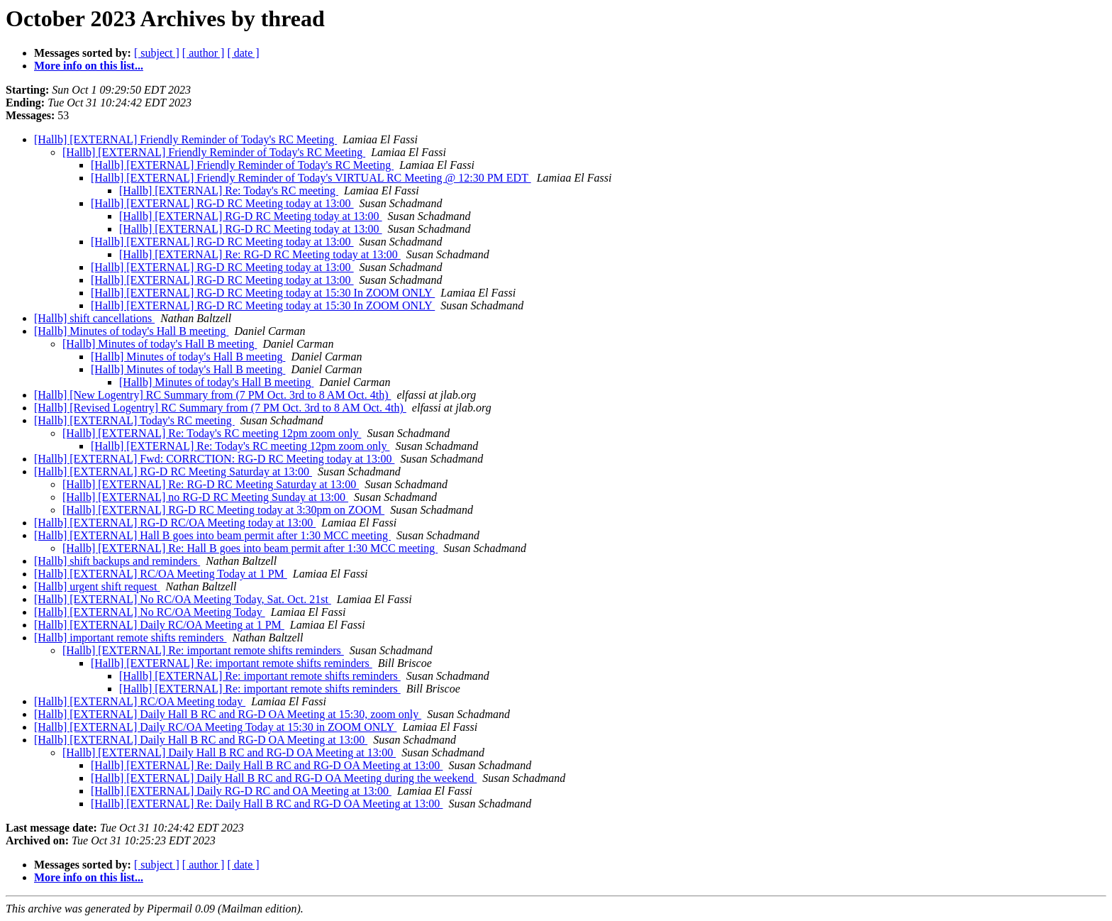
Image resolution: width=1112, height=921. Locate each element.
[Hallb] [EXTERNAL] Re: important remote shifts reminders (203, 650)
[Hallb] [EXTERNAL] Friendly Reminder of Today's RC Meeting (185, 139)
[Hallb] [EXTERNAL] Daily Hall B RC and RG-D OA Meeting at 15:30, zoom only (227, 714)
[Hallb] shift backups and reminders (117, 561)
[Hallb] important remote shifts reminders (130, 638)
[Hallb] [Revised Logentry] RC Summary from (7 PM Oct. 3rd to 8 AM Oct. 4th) (220, 408)
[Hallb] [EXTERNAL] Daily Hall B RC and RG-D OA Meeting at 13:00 (200, 740)
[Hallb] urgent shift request (97, 586)
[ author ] (203, 53)
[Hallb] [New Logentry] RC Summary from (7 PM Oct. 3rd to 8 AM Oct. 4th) (212, 395)
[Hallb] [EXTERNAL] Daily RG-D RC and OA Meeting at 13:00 (241, 791)
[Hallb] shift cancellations (94, 318)
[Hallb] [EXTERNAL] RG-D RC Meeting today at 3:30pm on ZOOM (223, 510)
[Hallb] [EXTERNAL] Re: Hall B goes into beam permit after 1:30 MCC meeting (250, 548)
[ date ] (243, 53)
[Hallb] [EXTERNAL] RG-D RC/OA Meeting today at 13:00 (175, 523)
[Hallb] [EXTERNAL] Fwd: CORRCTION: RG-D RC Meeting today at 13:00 (214, 459)
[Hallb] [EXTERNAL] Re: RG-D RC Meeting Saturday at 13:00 (210, 484)
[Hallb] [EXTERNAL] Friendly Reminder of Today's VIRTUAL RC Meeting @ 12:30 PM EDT (311, 178)
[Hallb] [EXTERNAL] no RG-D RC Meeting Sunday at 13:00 (205, 497)
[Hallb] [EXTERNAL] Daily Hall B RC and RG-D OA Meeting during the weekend (284, 778)
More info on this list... (88, 66)
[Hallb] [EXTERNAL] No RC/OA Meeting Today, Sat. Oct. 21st (182, 599)
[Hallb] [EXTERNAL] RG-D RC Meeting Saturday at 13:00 (173, 471)
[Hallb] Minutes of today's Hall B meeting (131, 331)
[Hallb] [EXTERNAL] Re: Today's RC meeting (228, 190)
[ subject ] (156, 53)
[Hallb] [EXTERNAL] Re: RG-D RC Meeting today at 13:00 (260, 254)
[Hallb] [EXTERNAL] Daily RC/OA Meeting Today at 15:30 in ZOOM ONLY (215, 727)
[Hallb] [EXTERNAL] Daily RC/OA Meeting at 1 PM (159, 625)
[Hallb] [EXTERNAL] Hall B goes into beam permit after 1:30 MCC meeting (212, 535)
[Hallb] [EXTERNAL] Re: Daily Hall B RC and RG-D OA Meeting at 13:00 (267, 765)
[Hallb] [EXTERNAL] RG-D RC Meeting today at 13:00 (222, 203)
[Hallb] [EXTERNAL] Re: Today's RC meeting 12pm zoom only (211, 433)
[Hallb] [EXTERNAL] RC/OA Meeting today (139, 701)
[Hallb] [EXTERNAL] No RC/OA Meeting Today (149, 612)
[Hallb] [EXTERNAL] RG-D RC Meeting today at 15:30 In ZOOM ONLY (263, 293)
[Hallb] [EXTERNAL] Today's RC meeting (134, 420)
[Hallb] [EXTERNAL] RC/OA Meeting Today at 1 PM (160, 574)
